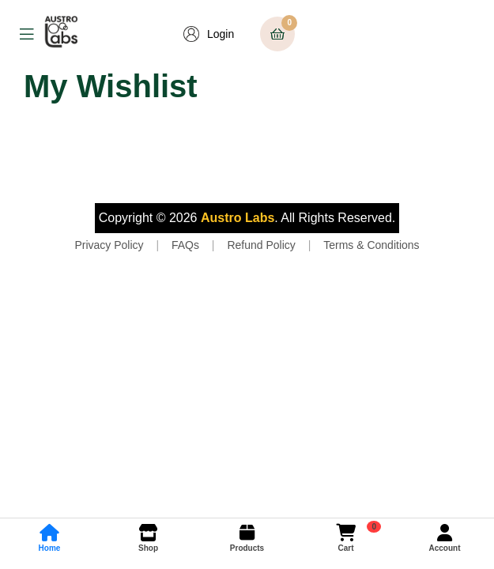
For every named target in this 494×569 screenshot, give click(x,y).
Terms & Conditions (371, 245)
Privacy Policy (108, 245)
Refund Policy (261, 245)
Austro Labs (237, 217)
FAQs (185, 245)
